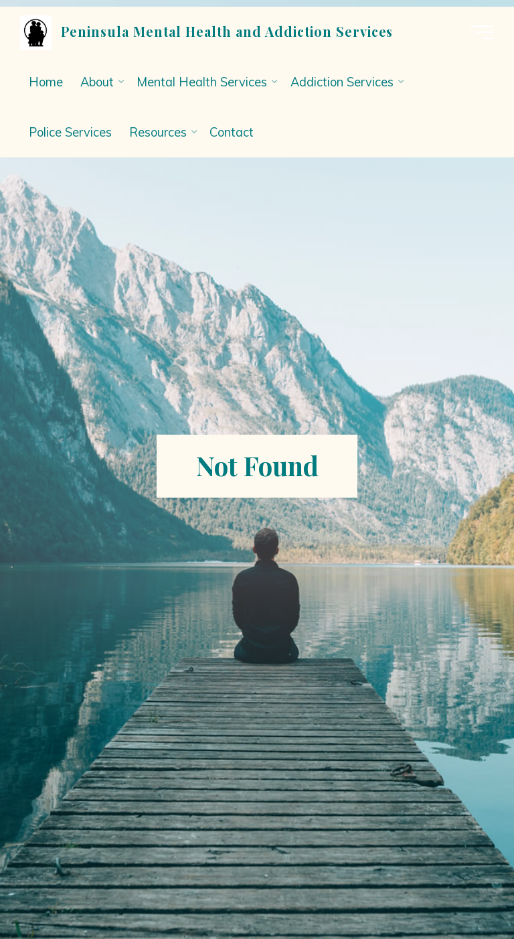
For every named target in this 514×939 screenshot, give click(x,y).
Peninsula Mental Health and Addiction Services (227, 31)
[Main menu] (482, 32)
